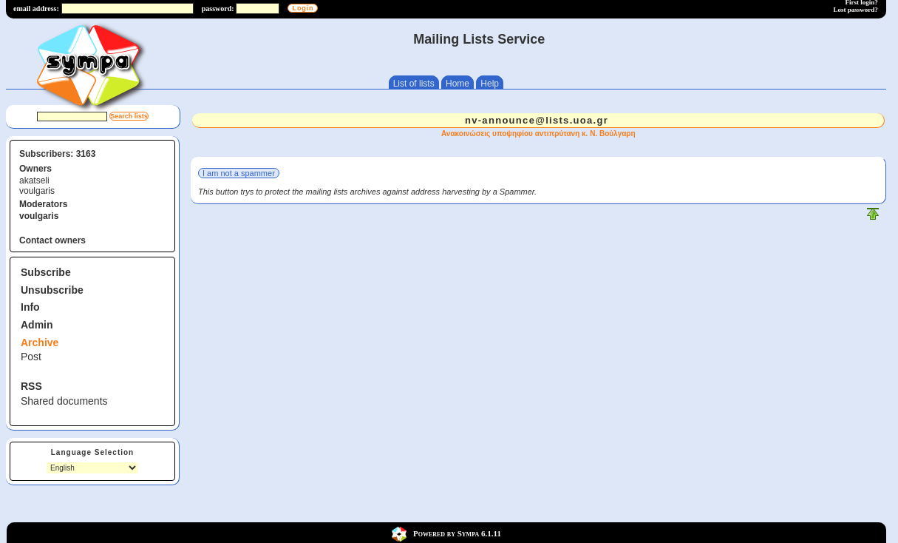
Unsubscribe (52, 290)
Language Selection (92, 452)
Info (30, 307)
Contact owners (52, 240)
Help (489, 83)
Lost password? (856, 9)
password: (218, 8)
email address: (36, 8)
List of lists (414, 83)
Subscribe (46, 272)
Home (457, 83)
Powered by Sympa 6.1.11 (457, 533)
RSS (31, 386)
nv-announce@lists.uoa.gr (536, 120)
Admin (37, 325)
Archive (39, 342)
